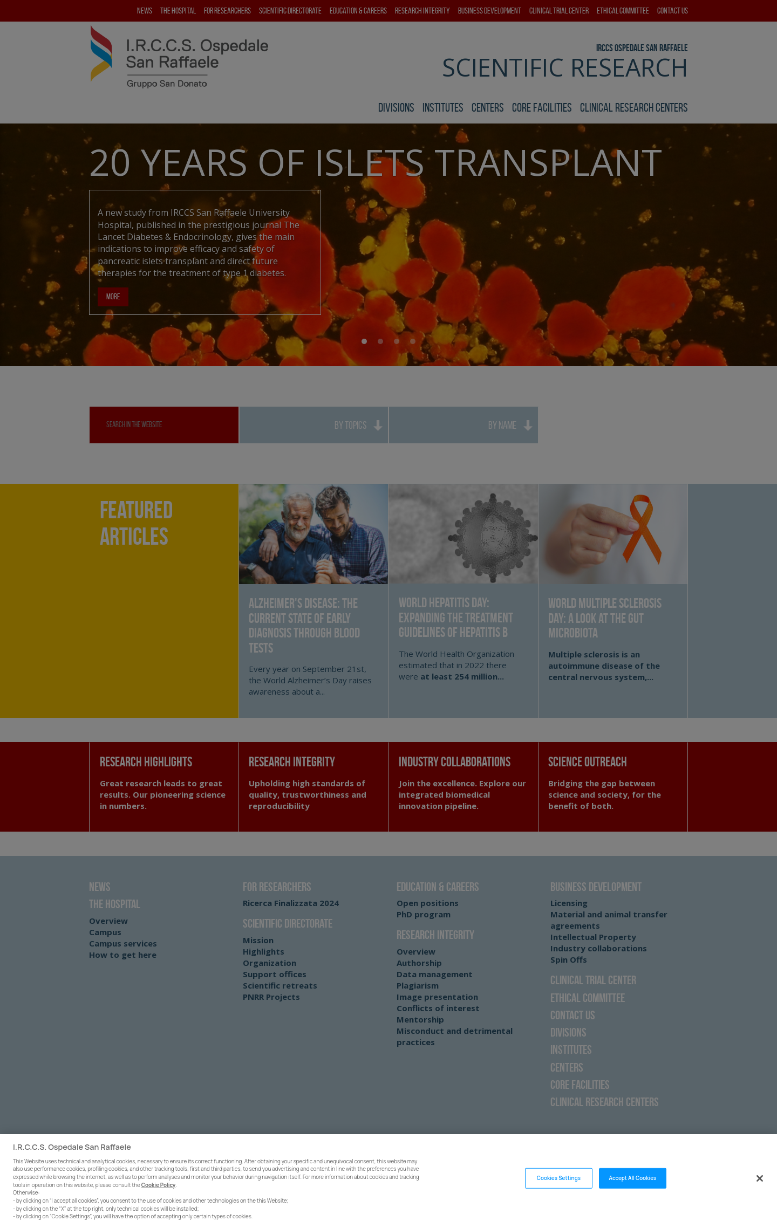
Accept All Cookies (633, 1198)
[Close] (760, 1198)
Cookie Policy (158, 1205)
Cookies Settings (559, 1198)
